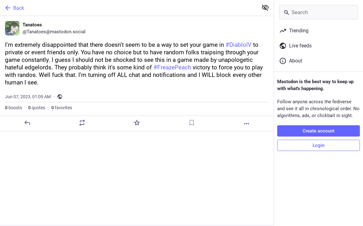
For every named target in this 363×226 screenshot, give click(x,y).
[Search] (318, 12)
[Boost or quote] (82, 122)
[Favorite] (137, 122)
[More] (246, 123)
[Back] (128, 8)
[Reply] (27, 122)
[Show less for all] (265, 7)
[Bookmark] (191, 122)
